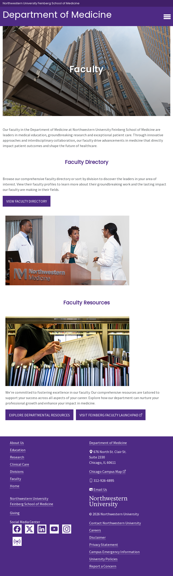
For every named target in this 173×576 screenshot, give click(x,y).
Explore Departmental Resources (39, 415)
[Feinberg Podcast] (17, 541)
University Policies (103, 559)
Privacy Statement (103, 544)
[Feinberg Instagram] (66, 529)
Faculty (15, 478)
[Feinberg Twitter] (29, 529)
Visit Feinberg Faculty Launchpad (109, 415)
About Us (17, 442)
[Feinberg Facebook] (17, 529)
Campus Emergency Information (114, 551)
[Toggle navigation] (167, 17)
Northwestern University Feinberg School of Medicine (41, 3)
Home (14, 486)
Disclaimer (97, 537)
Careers (95, 530)
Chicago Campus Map (105, 471)
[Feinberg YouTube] (54, 529)
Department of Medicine (57, 15)
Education (17, 450)
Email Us (100, 489)
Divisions (17, 471)
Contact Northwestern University (115, 523)
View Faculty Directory (26, 201)
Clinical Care (19, 464)
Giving (15, 513)
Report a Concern (102, 566)
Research (17, 457)
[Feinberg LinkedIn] (41, 529)
